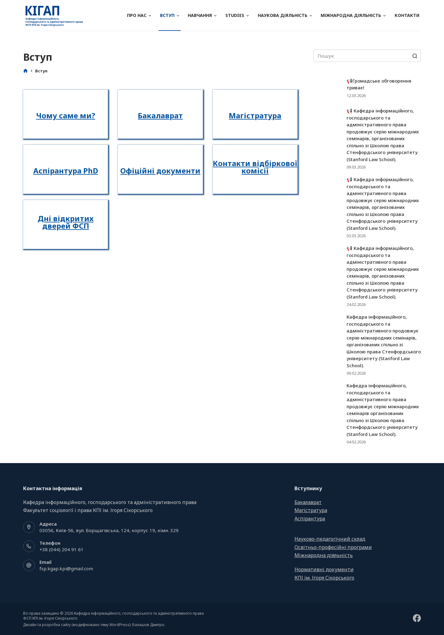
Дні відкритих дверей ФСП (65, 222)
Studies (237, 15)
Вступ (169, 15)
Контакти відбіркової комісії (255, 167)
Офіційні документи (160, 170)
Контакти (407, 15)
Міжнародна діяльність (353, 15)
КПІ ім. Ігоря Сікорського (324, 577)
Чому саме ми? (65, 115)
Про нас (139, 15)
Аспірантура (309, 518)
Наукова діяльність (285, 15)
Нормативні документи (324, 569)
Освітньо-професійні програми (333, 547)
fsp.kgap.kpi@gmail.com (66, 568)
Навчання (202, 15)
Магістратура (255, 115)
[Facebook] (417, 618)
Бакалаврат (160, 115)
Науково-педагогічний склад (329, 538)
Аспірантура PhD (65, 170)
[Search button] (415, 56)
